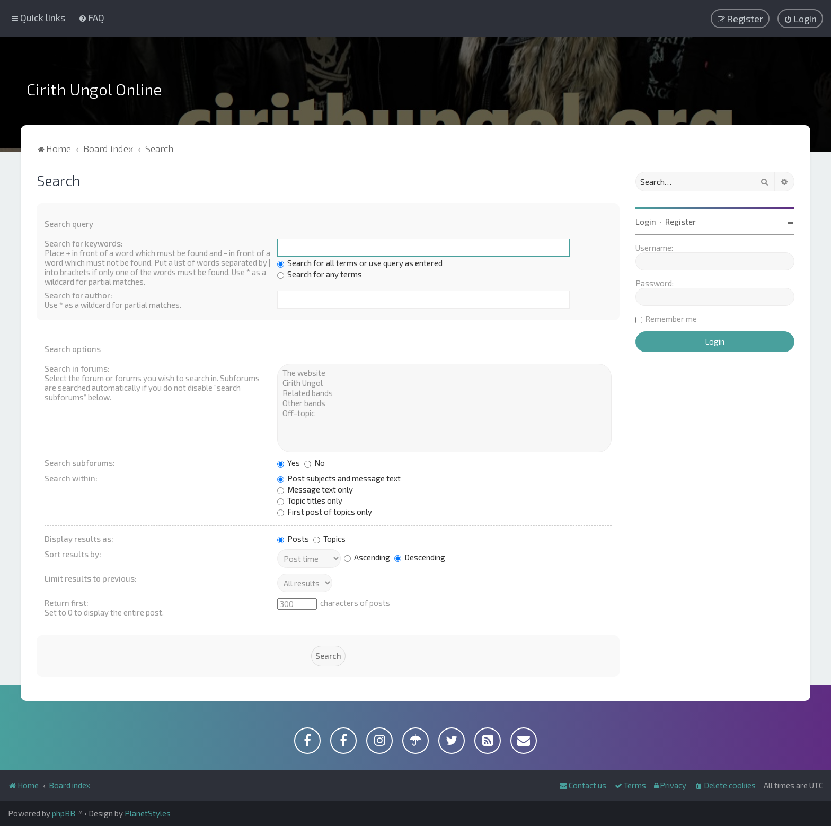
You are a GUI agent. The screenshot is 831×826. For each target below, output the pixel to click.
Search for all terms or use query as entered (360, 263)
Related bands (444, 393)
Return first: (67, 603)
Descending (419, 557)
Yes (288, 463)
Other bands (444, 403)
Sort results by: (73, 554)
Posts (293, 538)
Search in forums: (77, 368)
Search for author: (78, 295)
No (314, 463)
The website (444, 373)
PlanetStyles (148, 813)
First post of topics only (324, 511)
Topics (329, 538)
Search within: (71, 478)
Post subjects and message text (339, 478)
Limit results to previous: (91, 578)
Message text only (315, 489)
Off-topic (444, 413)
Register (680, 221)
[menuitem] (91, 17)
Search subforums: (80, 463)
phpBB (63, 813)
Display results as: (79, 538)
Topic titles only (309, 500)
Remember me (671, 318)
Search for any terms (319, 274)
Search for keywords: (84, 243)
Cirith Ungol (444, 383)
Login (645, 221)
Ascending (367, 557)
